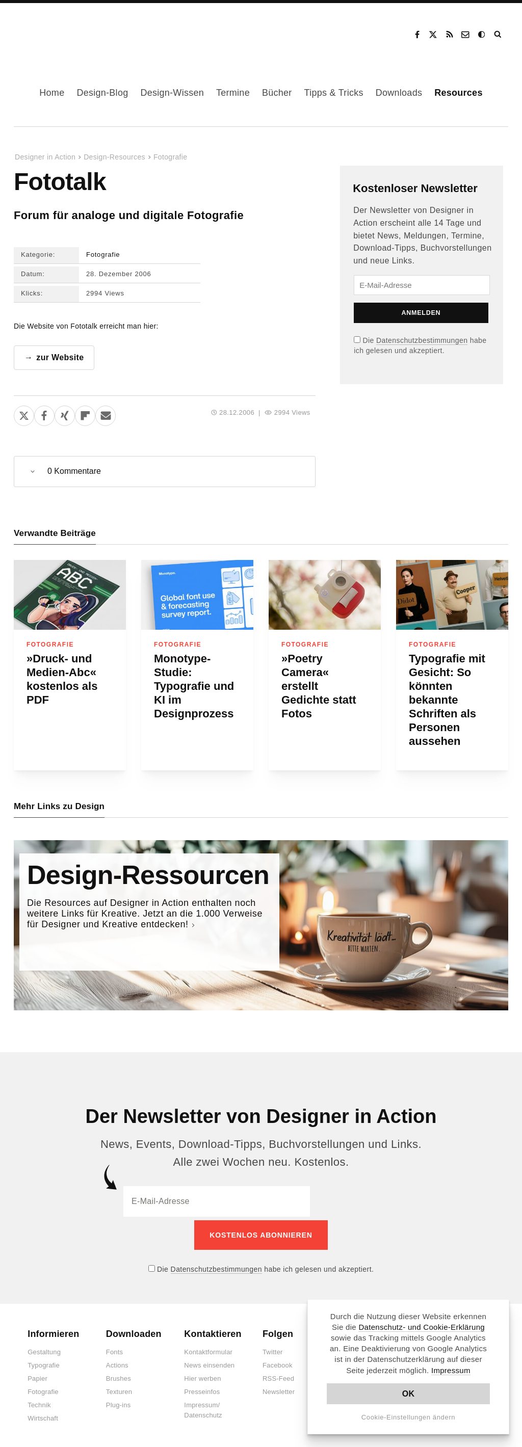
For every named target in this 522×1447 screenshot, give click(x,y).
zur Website (60, 357)
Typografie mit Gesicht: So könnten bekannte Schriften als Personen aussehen (447, 699)
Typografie (44, 1362)
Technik (39, 1402)
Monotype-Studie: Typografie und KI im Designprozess (194, 686)
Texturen (119, 1388)
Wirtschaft (43, 1415)
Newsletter (279, 1388)
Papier (37, 1375)
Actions (117, 1362)
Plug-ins (118, 1402)
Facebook (417, 35)
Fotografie (170, 157)
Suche (498, 35)
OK (408, 1393)
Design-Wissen (172, 93)
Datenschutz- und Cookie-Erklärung (421, 1327)
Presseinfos (202, 1388)
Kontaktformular (208, 1349)
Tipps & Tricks (333, 93)
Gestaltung (44, 1349)
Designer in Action (68, 31)
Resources (458, 93)
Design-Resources (114, 157)
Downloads (399, 93)
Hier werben (202, 1375)
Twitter (273, 1349)
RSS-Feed (278, 1375)
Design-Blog (102, 93)
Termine (233, 93)
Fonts (114, 1349)
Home (51, 93)
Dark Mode (482, 35)
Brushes (118, 1375)
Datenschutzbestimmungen (421, 340)
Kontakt (466, 35)
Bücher (277, 93)
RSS (450, 35)
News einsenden (209, 1362)
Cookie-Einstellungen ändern (408, 1417)
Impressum (451, 1370)
